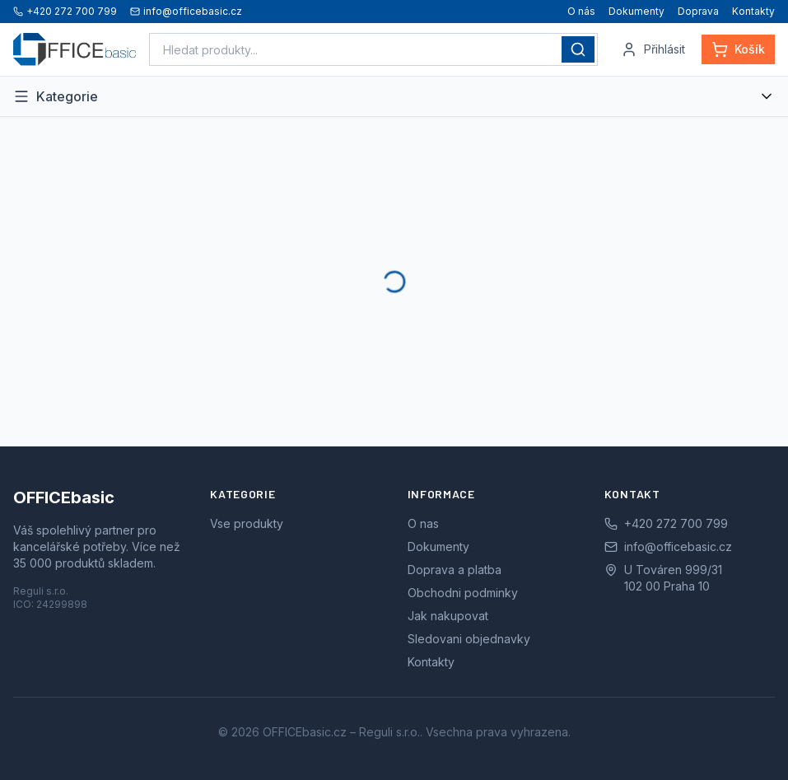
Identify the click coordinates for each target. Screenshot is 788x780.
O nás (581, 11)
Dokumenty (636, 11)
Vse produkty (246, 523)
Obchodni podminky (463, 593)
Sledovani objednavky (469, 639)
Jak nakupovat (448, 616)
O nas (423, 523)
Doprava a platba (454, 570)
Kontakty (753, 11)
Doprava (698, 11)
